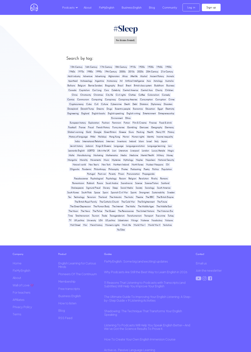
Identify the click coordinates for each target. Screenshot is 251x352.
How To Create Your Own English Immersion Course (139, 339)
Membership (67, 281)
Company (18, 254)
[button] (69, 7)
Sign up (211, 7)
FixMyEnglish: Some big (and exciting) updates (136, 261)
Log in (191, 7)
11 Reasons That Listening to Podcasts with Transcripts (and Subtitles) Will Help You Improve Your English (145, 284)
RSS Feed (65, 318)
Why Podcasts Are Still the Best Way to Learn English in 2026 (145, 272)
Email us (201, 263)
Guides (108, 254)
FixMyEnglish (106, 7)
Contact (200, 254)
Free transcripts (69, 289)
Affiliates (18, 300)
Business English (132, 7)
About (88, 7)
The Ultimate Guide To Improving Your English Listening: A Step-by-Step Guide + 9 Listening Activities (147, 298)
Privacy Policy (22, 307)
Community (169, 7)
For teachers (21, 292)
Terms (17, 314)
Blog (152, 7)
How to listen (67, 303)
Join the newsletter (209, 270)
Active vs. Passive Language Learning (129, 350)
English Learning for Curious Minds (77, 265)
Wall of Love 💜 (23, 285)
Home (17, 263)
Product (62, 254)
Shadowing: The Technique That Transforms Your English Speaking (143, 312)
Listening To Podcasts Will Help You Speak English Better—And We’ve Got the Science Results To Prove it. (147, 326)
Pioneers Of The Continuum (77, 274)
